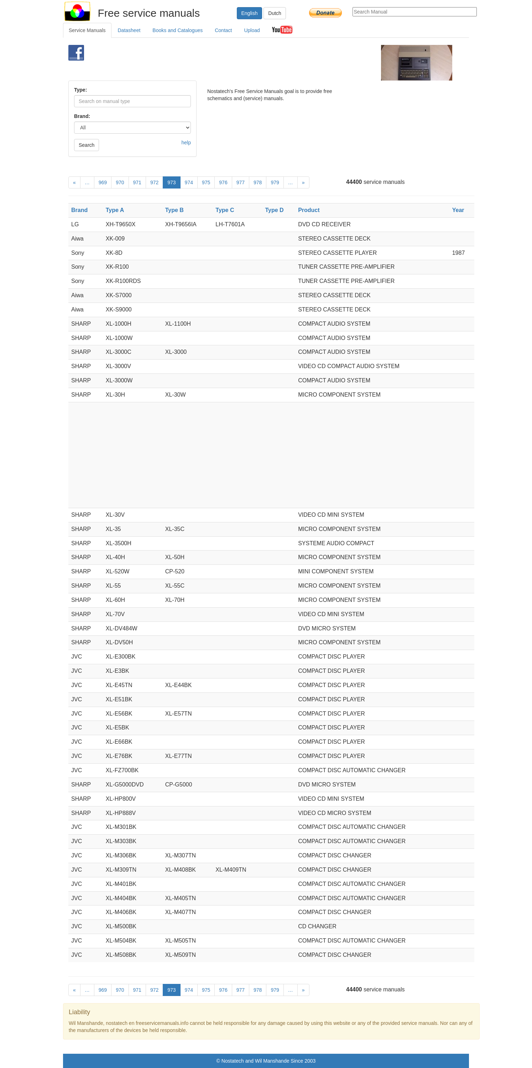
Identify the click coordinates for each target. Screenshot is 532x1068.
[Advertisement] (254, 63)
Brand (79, 210)
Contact (223, 30)
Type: (80, 90)
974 (189, 182)
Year (458, 210)
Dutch (274, 13)
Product (308, 210)
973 (171, 182)
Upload (252, 30)
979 (275, 182)
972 (154, 182)
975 (206, 182)
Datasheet (129, 30)
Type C (224, 210)
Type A (115, 210)
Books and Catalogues (177, 30)
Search (86, 145)
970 (120, 182)
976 (223, 182)
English (249, 13)
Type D (274, 210)
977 (240, 182)
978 (258, 182)
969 (103, 182)
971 (137, 182)
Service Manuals (87, 30)
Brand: (82, 116)
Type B (174, 210)
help (186, 142)
